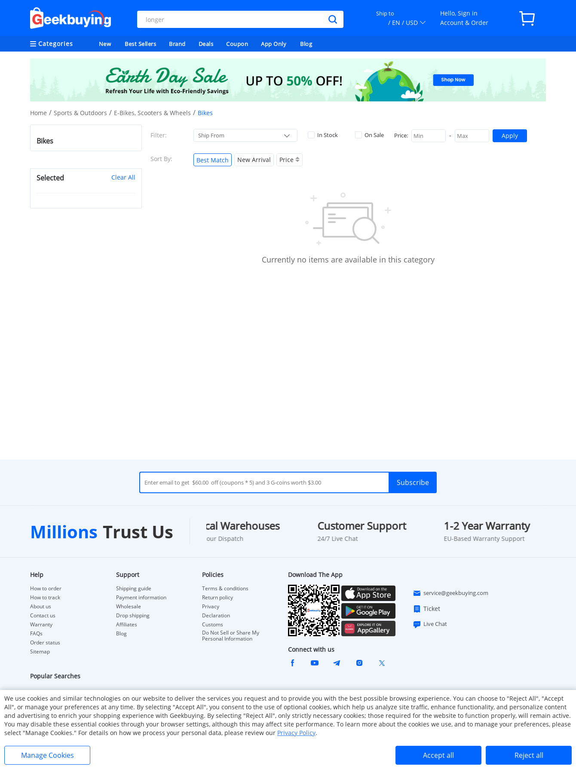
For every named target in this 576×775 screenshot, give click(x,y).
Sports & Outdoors (80, 113)
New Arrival (254, 160)
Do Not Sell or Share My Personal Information (230, 636)
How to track (45, 598)
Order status (45, 643)
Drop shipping (133, 616)
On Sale (369, 135)
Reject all (529, 755)
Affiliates (126, 625)
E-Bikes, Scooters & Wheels (152, 113)
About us (40, 607)
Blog (306, 44)
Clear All (123, 177)
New (105, 44)
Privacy (210, 607)
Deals (206, 44)
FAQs (36, 634)
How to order (45, 589)
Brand (177, 44)
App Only (273, 44)
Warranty (41, 625)
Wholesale (128, 607)
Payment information (141, 598)
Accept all (438, 755)
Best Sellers (140, 44)
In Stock (323, 135)
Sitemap (40, 651)
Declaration (216, 616)
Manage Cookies (47, 755)
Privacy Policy (296, 733)
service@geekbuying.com (450, 593)
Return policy (217, 598)
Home (38, 113)
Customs (212, 625)
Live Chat (430, 624)
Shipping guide (133, 589)
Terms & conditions (225, 589)
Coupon (237, 44)
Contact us (42, 616)
